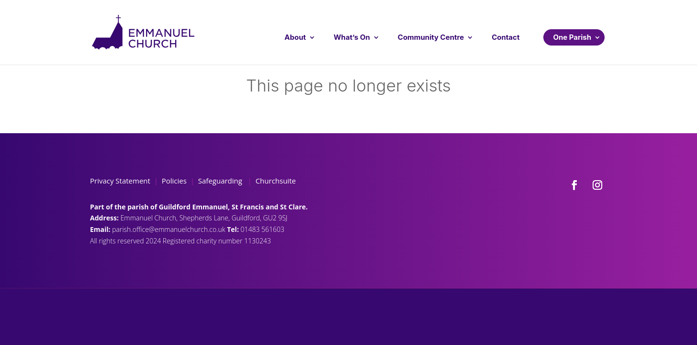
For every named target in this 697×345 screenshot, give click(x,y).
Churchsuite (275, 180)
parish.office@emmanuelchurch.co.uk (169, 229)
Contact (505, 37)
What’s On (352, 37)
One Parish (572, 37)
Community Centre (431, 37)
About (295, 37)
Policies (174, 180)
